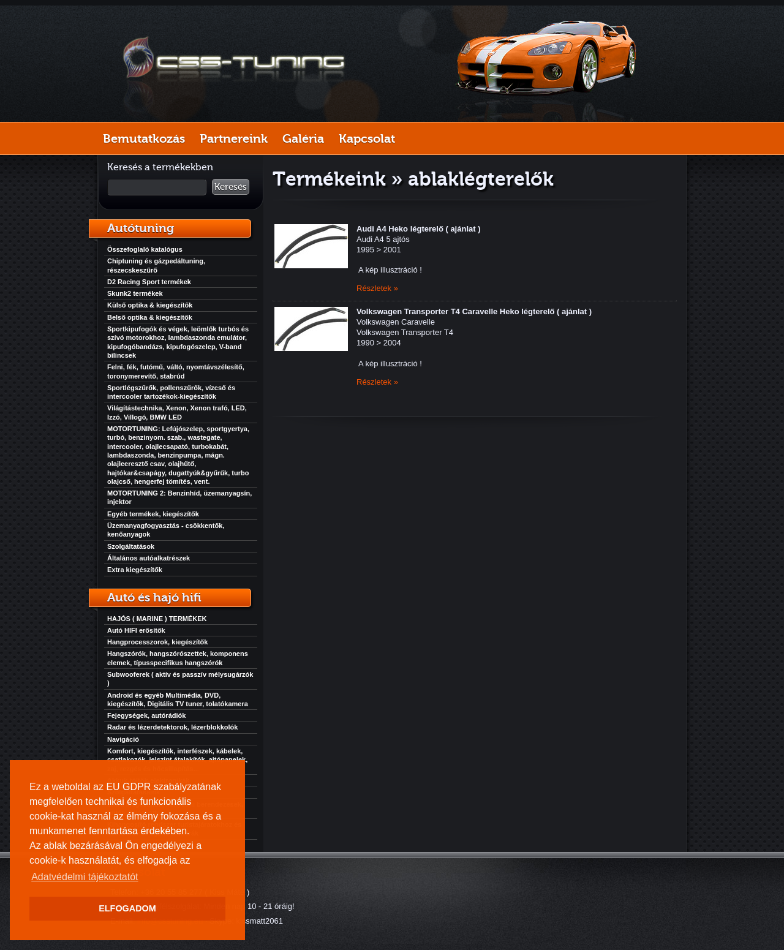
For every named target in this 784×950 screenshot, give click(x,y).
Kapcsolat (367, 138)
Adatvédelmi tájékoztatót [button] (84, 877)
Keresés (230, 186)
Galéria (303, 138)
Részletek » (377, 288)
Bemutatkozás (144, 138)
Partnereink (234, 138)
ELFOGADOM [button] (127, 908)
